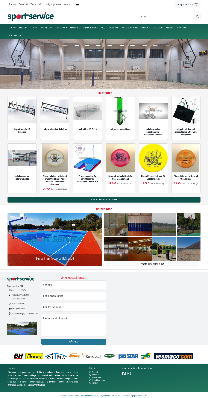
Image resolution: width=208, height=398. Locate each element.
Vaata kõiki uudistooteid (104, 199)
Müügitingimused (53, 4)
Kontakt (67, 4)
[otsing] (166, 16)
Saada (73, 341)
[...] (44, 263)
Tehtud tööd (36, 4)
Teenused (23, 4)
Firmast (12, 4)
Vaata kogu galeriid (152, 264)
